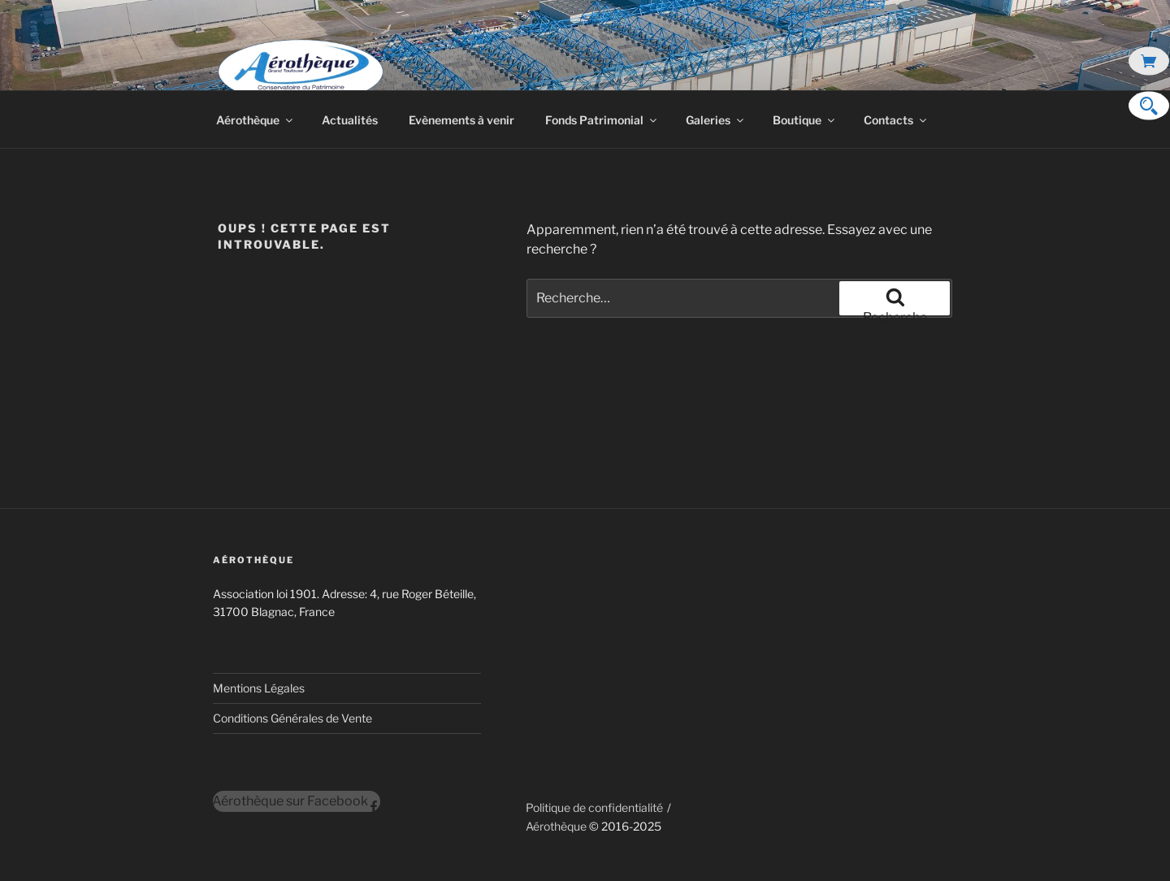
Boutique (805, 120)
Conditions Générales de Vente (292, 718)
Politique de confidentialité (594, 807)
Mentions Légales (259, 688)
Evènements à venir (461, 120)
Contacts (896, 120)
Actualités (350, 120)
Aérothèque (255, 120)
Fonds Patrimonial (602, 120)
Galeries (716, 120)
